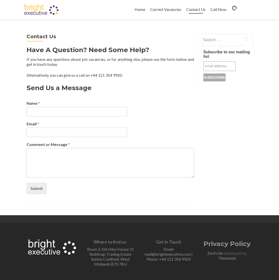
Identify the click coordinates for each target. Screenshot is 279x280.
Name (33, 103)
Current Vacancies (165, 9)
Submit (37, 188)
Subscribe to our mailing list (226, 54)
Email (33, 123)
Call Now (218, 9)
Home (140, 9)
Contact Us (196, 9)
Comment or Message (48, 144)
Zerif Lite (215, 253)
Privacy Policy (227, 244)
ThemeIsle (227, 258)
